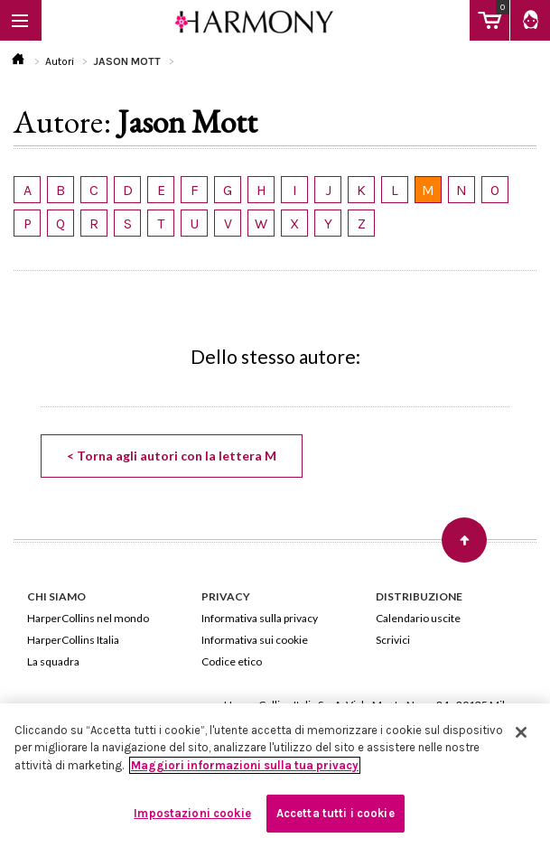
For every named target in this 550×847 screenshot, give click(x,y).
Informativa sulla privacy (259, 618)
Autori (59, 61)
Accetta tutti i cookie (335, 813)
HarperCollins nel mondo (88, 618)
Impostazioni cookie (192, 813)
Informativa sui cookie (254, 640)
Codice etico (231, 661)
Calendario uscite (418, 618)
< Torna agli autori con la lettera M (171, 455)
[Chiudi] (521, 732)
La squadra (53, 661)
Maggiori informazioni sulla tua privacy (245, 765)
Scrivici (393, 640)
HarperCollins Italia (73, 640)
